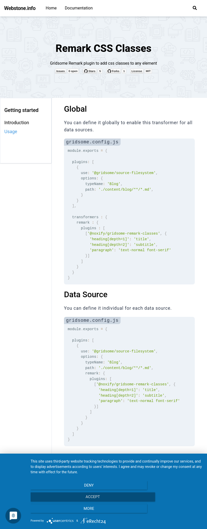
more (176, 511)
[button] (195, 8)
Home (51, 8)
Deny (56, 511)
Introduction (16, 122)
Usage (10, 131)
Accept (116, 511)
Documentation (79, 8)
